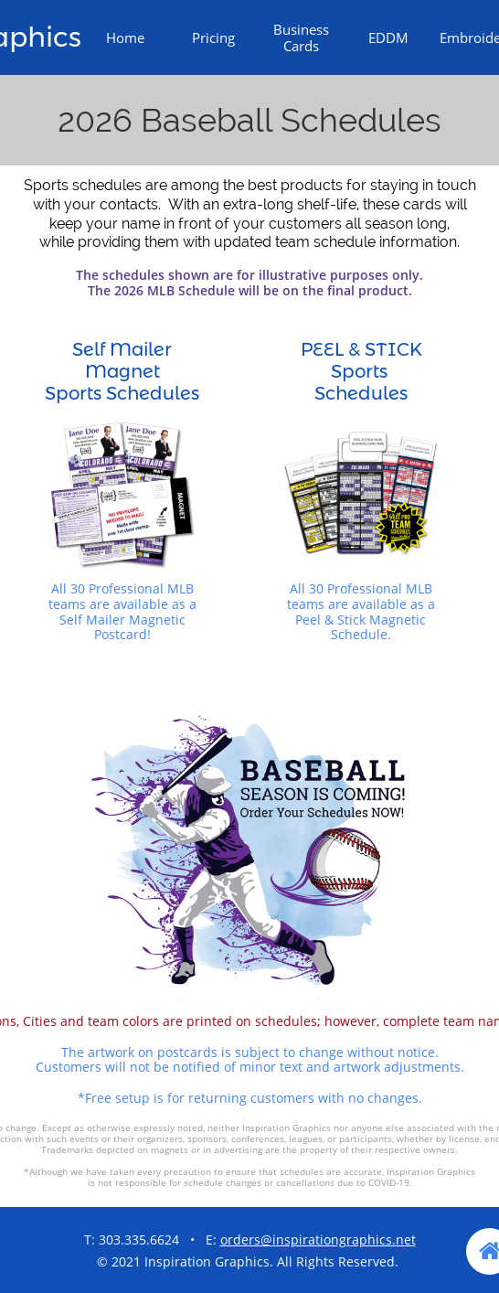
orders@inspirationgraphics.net (318, 1239)
